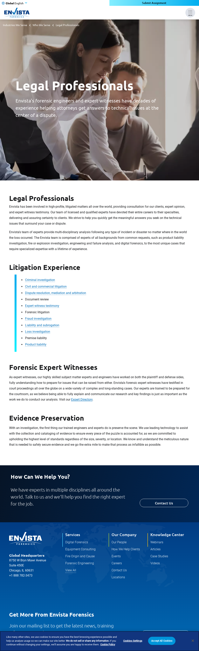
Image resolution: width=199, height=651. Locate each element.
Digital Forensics (76, 542)
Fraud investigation (38, 318)
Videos (155, 563)
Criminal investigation (40, 280)
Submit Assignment (154, 3)
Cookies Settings (132, 641)
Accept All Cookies (161, 641)
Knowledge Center (167, 534)
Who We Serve (41, 25)
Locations (118, 577)
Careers (117, 563)
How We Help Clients (126, 549)
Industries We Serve (15, 25)
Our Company (124, 534)
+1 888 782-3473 (20, 575)
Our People (119, 542)
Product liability (35, 344)
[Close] (193, 641)
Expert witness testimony (42, 306)
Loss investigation (37, 331)
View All (70, 570)
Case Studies (159, 556)
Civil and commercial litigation (46, 286)
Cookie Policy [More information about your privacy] (107, 645)
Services (72, 534)
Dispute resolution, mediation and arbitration (55, 293)
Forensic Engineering (79, 563)
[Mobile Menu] (190, 13)
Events (116, 556)
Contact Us (164, 503)
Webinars (156, 542)
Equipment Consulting (80, 549)
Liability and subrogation (42, 325)
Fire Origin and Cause (80, 556)
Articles (155, 549)
